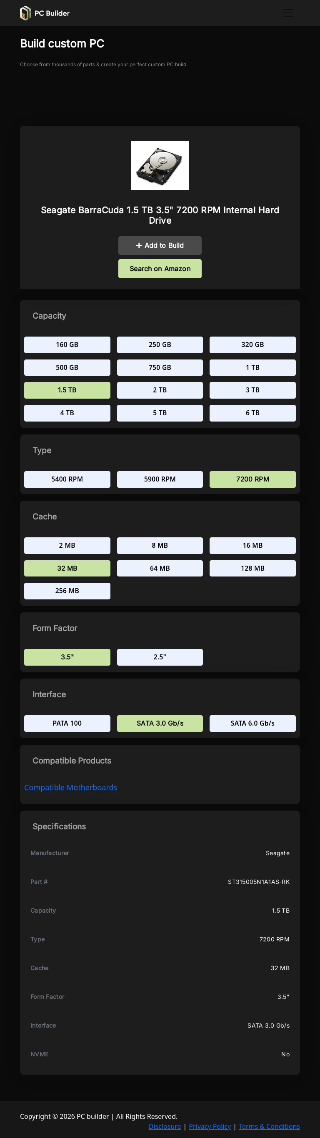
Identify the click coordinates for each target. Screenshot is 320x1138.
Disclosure (165, 1126)
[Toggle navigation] (288, 13)
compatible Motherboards (70, 787)
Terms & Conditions (269, 1126)
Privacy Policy (210, 1126)
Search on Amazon (160, 269)
